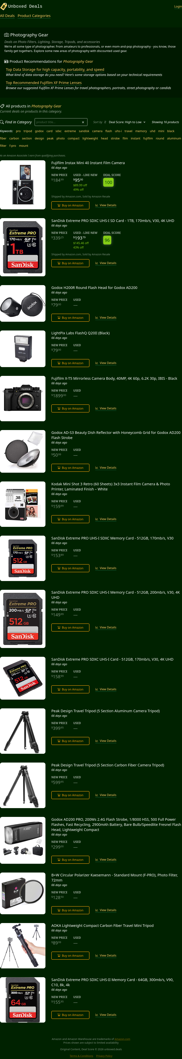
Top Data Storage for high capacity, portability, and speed (55, 69)
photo (60, 138)
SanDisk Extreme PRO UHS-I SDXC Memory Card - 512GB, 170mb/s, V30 (112, 538)
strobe (115, 138)
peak (50, 138)
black (170, 131)
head (104, 138)
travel (128, 131)
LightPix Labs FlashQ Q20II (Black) (80, 332)
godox (39, 131)
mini (161, 131)
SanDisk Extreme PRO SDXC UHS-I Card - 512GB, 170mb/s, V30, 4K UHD (112, 659)
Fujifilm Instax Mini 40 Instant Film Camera (88, 162)
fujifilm (148, 138)
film (125, 138)
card (50, 131)
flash (108, 131)
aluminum (174, 138)
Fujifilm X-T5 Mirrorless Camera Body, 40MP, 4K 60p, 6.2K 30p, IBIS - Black (114, 378)
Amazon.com (122, 1039)
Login (178, 6)
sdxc (59, 131)
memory (141, 131)
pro (18, 131)
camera (97, 131)
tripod (28, 131)
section (27, 138)
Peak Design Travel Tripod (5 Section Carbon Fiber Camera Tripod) (107, 765)
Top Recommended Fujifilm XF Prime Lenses (44, 82)
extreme (70, 131)
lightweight (90, 138)
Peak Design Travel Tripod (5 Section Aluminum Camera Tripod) (105, 710)
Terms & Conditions (81, 1056)
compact (74, 138)
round (160, 138)
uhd (152, 131)
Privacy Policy (104, 1056)
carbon (14, 138)
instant (135, 138)
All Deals (7, 15)
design (39, 138)
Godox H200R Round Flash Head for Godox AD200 (94, 287)
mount (23, 146)
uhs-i (118, 131)
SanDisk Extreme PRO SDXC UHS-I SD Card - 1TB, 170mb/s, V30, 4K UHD (112, 220)
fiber (3, 138)
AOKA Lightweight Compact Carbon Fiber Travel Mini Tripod (102, 925)
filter (3, 146)
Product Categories (34, 15)
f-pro (12, 146)
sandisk (84, 131)
